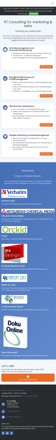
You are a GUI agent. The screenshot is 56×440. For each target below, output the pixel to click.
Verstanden (34, 14)
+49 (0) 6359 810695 (13, 411)
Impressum (12, 390)
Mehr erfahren (46, 67)
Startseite (4, 390)
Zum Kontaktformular (28, 378)
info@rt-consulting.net (14, 417)
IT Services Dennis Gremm (12, 306)
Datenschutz (21, 390)
